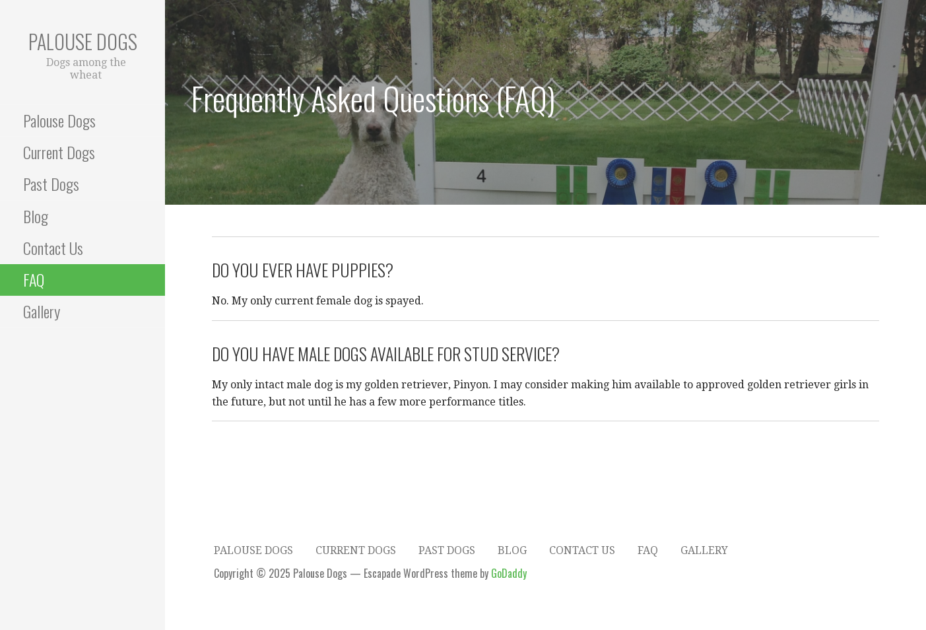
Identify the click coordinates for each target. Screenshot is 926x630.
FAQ (33, 279)
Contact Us (53, 248)
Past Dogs (51, 183)
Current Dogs (59, 152)
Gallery (41, 311)
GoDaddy (509, 573)
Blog (35, 216)
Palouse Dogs (82, 41)
